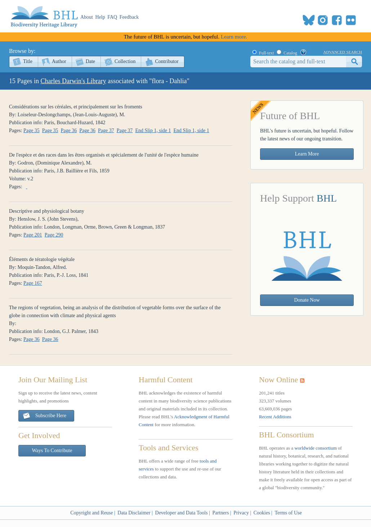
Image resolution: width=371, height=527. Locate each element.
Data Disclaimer (133, 512)
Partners (220, 512)
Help (100, 17)
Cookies (262, 512)
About (86, 17)
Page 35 (31, 130)
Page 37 (106, 130)
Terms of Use (287, 512)
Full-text (266, 52)
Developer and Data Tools (181, 512)
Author (59, 61)
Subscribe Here (44, 416)
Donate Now (306, 300)
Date (90, 61)
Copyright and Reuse (91, 512)
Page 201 (32, 235)
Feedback (129, 17)
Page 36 (69, 130)
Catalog (290, 52)
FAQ (112, 17)
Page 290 (54, 235)
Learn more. (234, 37)
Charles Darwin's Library (73, 81)
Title (27, 61)
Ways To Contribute (52, 450)
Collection (125, 61)
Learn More (307, 154)
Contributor (166, 61)
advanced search (342, 51)
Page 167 (32, 283)
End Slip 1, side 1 (153, 130)
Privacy (241, 512)
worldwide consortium (315, 448)
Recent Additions (275, 416)
